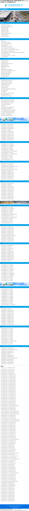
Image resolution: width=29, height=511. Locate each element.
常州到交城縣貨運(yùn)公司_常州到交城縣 (7, 266)
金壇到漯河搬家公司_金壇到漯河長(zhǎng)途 (7, 248)
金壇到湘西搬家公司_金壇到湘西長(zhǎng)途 (7, 310)
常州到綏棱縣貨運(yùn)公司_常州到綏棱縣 (7, 293)
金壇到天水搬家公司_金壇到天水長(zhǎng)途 (7, 239)
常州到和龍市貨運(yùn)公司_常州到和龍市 (7, 331)
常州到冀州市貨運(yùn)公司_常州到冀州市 (7, 156)
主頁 (6, 367)
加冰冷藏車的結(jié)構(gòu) (5, 60)
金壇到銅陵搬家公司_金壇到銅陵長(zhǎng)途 (7, 128)
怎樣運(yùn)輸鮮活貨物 (4, 45)
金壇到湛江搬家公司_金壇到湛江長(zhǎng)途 (7, 176)
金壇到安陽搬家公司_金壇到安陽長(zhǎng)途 (7, 259)
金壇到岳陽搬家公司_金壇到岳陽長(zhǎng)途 (7, 318)
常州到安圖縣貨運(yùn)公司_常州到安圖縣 (7, 328)
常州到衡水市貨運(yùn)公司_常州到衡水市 (7, 221)
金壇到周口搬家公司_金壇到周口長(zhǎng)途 (7, 252)
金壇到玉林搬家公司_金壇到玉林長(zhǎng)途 (7, 197)
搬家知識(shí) (3, 78)
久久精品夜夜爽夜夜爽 (24, 510)
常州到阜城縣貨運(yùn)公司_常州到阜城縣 (7, 207)
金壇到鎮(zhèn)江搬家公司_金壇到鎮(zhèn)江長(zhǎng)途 (9, 349)
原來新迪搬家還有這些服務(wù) (5, 84)
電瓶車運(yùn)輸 (10, 367)
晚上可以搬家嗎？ (3, 91)
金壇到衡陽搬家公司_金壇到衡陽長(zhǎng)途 (7, 321)
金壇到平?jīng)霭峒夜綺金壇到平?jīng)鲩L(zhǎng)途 (8, 235)
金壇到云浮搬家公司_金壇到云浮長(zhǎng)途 (7, 163)
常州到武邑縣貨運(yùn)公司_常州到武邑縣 (7, 152)
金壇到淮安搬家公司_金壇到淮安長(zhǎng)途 (7, 355)
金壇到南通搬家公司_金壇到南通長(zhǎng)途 (7, 359)
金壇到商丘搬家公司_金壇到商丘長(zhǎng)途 (7, 256)
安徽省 (2, 122)
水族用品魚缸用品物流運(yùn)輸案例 (6, 33)
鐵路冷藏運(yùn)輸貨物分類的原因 (6, 73)
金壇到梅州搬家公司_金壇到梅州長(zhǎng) (7, 170)
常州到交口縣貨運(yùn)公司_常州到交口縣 (7, 267)
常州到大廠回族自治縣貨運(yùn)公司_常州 (7, 159)
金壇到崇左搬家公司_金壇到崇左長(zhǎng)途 (7, 183)
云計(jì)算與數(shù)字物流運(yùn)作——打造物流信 (8, 55)
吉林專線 (2, 326)
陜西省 (14, 367)
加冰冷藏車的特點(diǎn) (4, 62)
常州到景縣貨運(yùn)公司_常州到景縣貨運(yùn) (7, 145)
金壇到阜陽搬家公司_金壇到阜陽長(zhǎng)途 (7, 139)
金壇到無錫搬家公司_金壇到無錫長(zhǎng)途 (7, 362)
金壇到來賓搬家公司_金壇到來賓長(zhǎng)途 (7, 187)
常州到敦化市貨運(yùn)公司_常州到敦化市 (7, 335)
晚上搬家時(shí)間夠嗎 (4, 87)
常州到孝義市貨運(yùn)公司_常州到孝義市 (7, 280)
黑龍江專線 (2, 287)
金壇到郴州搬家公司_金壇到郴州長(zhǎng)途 (7, 317)
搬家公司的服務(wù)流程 (4, 90)
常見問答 (2, 58)
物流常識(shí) (3, 39)
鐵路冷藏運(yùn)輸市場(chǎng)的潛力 (6, 69)
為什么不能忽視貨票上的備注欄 (5, 42)
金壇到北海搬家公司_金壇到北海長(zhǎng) (7, 194)
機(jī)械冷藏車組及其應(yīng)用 (5, 66)
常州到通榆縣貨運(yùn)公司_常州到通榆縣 (7, 339)
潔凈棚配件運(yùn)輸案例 (4, 30)
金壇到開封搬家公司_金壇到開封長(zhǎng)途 (7, 255)
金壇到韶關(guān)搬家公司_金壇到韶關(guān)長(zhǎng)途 (9, 166)
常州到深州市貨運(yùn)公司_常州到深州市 (7, 155)
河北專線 (2, 205)
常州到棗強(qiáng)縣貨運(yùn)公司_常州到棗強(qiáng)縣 (9, 217)
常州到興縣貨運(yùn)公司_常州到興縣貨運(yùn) (7, 274)
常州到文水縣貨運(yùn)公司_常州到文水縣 (7, 277)
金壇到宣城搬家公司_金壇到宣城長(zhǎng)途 (7, 127)
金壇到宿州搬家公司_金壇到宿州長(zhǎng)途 (7, 135)
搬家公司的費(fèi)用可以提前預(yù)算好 (6, 108)
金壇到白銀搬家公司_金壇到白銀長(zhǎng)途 (7, 238)
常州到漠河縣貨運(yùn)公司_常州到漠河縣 (7, 289)
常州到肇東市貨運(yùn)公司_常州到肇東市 (7, 303)
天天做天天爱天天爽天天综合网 (4, 510)
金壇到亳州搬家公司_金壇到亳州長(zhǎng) (7, 125)
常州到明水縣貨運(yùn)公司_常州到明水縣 (7, 294)
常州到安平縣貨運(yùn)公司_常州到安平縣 (7, 148)
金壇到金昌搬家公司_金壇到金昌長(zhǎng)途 (7, 228)
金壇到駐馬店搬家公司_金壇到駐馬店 (6, 249)
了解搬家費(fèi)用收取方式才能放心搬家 (6, 83)
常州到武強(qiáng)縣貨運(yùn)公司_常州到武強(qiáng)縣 (9, 214)
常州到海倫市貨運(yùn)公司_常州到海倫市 (7, 301)
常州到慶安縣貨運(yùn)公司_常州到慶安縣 (7, 296)
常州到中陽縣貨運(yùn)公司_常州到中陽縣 (7, 276)
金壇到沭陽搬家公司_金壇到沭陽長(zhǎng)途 (7, 348)
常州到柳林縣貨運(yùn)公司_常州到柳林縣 (7, 270)
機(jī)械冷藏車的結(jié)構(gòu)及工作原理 (7, 63)
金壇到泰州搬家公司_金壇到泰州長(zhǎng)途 (7, 352)
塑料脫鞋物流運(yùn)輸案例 (5, 27)
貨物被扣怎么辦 (3, 41)
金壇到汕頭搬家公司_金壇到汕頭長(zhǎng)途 (7, 177)
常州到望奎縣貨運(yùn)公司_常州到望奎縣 (7, 300)
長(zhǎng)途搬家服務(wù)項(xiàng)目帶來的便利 (8, 111)
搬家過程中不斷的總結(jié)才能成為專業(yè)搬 (7, 100)
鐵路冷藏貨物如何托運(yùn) (5, 76)
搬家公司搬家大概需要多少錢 (5, 94)
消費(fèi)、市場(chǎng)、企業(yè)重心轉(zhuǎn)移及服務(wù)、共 (10, 49)
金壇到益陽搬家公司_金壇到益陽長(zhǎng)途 (7, 324)
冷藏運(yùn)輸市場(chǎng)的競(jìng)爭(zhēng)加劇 (8, 70)
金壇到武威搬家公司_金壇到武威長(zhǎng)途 (7, 231)
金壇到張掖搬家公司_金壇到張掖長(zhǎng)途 (7, 232)
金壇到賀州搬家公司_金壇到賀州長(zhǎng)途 (7, 186)
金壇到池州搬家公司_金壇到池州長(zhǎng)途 (7, 124)
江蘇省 (2, 346)
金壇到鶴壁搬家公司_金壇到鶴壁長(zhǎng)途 (7, 245)
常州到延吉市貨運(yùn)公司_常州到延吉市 (7, 338)
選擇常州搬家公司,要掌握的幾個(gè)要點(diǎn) (7, 112)
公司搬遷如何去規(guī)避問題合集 (6, 104)
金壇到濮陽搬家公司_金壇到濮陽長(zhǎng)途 (7, 253)
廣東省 (2, 161)
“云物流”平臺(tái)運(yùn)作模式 (5, 53)
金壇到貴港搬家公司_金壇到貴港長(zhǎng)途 (7, 193)
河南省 (2, 243)
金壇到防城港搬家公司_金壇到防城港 (6, 184)
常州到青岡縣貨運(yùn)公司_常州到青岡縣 (7, 297)
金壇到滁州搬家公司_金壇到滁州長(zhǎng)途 (7, 131)
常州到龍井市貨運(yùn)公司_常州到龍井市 (7, 332)
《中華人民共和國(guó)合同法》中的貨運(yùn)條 (8, 48)
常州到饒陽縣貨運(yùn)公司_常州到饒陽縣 (7, 149)
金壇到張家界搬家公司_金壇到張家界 (6, 308)
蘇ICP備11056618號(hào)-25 (14, 507)
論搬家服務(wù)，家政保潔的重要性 (6, 114)
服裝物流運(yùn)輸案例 (4, 34)
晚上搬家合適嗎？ (3, 105)
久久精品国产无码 (10, 510)
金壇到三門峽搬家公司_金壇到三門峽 (6, 246)
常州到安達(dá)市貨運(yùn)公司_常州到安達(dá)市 (8, 304)
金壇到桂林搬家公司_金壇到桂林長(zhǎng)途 (7, 198)
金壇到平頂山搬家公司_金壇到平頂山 (6, 260)
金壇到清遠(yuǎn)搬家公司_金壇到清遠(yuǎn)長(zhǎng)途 (9, 169)
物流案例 (2, 22)
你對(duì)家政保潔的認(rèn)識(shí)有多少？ (7, 115)
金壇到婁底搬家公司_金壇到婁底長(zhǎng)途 (7, 311)
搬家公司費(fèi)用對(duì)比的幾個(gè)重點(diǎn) (7, 107)
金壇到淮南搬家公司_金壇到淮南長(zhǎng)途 (7, 138)
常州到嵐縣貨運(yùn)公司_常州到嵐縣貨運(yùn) (7, 269)
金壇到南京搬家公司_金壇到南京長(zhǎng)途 (7, 363)
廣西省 (2, 181)
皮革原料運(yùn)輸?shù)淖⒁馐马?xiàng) (6, 26)
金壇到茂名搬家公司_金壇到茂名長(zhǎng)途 (7, 173)
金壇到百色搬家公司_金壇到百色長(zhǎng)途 (7, 190)
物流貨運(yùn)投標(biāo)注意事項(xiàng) (6, 46)
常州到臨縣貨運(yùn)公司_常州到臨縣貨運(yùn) (7, 273)
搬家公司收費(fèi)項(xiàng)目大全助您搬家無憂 (7, 101)
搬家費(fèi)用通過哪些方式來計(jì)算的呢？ (7, 80)
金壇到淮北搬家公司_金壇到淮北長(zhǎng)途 (7, 132)
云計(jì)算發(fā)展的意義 (4, 56)
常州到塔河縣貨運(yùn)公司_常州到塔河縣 (7, 290)
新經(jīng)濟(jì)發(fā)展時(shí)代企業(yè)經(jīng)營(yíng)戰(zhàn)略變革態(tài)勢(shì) (12, 52)
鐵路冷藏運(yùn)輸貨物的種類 (5, 74)
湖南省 (2, 306)
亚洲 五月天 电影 (14, 510)
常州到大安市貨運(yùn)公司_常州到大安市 (7, 342)
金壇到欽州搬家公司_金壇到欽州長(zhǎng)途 (7, 191)
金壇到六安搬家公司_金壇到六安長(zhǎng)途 (7, 134)
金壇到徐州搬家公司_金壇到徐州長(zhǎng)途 (7, 360)
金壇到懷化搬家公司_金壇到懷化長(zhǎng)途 (7, 314)
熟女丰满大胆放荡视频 (19, 510)
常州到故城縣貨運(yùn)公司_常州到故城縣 (7, 146)
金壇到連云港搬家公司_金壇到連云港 (6, 353)
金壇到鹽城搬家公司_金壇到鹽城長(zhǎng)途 (7, 356)
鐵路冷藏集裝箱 (3, 67)
